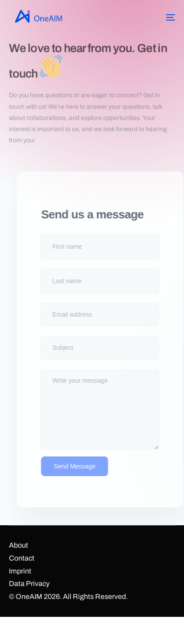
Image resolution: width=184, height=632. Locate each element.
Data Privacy (29, 583)
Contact (21, 558)
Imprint (20, 571)
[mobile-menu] (164, 17)
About (18, 545)
